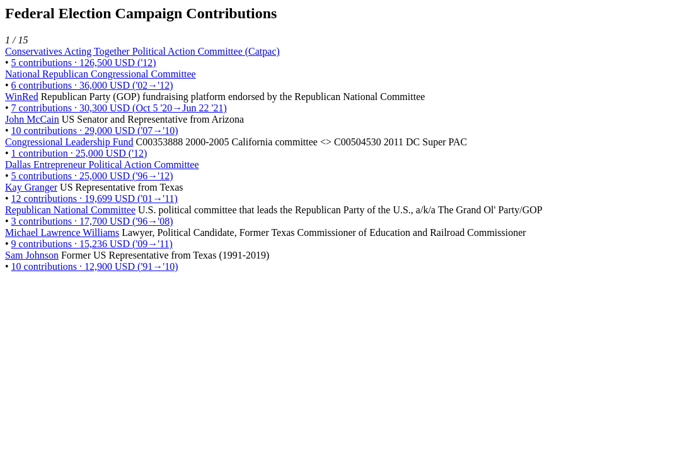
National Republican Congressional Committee (100, 74)
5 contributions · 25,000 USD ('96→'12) (92, 176)
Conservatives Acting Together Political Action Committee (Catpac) (142, 51)
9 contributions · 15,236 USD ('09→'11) (92, 243)
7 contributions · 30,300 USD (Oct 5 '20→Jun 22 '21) (119, 108)
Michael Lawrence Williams (62, 232)
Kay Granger (31, 187)
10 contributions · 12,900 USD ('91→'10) (94, 266)
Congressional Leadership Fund (69, 142)
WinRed (21, 96)
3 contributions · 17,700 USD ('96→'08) (92, 221)
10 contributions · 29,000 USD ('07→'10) (94, 130)
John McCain (32, 119)
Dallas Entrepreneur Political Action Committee (102, 164)
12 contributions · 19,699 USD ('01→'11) (94, 198)
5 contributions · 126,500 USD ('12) (83, 62)
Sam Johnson (32, 255)
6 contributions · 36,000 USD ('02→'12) (92, 85)
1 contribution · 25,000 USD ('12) (79, 153)
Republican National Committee (70, 209)
